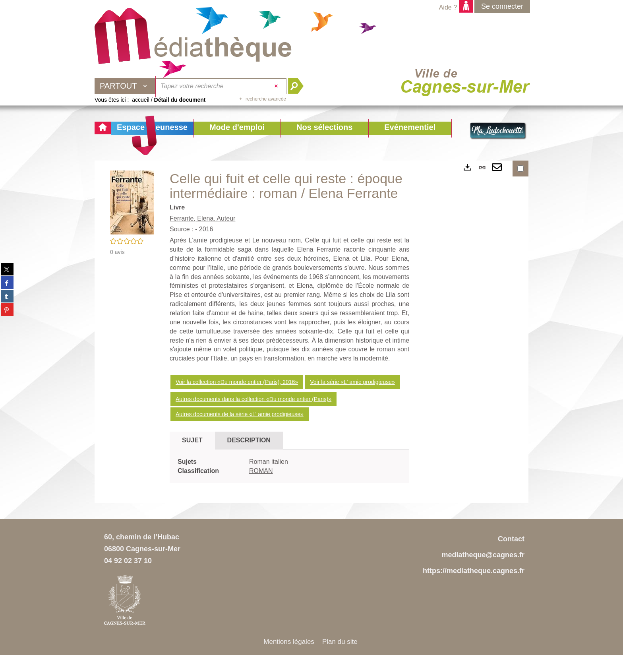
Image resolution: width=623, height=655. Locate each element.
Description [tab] (249, 440)
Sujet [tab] (192, 440)
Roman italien (268, 461)
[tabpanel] (289, 466)
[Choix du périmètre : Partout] (125, 86)
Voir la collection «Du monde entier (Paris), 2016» (237, 382)
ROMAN (261, 470)
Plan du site (340, 641)
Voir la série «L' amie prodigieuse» (352, 382)
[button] (237, 128)
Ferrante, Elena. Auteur (202, 218)
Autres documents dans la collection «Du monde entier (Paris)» (253, 399)
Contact (511, 539)
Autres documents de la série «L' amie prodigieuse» (240, 414)
